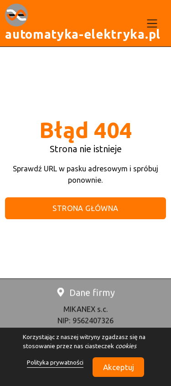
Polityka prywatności (55, 362)
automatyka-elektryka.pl (83, 34)
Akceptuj (118, 367)
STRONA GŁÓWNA (85, 208)
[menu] (152, 23)
